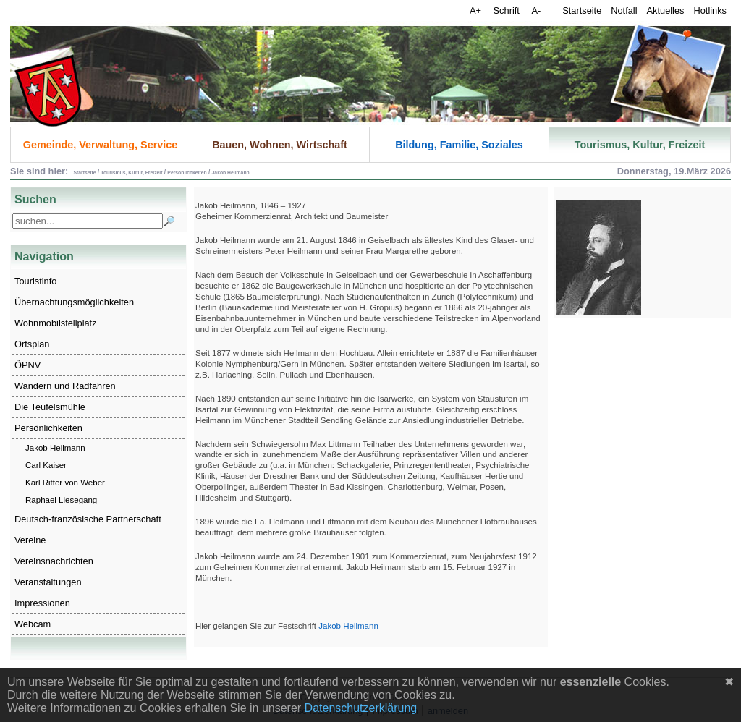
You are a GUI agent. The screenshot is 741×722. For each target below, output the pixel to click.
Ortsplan (31, 344)
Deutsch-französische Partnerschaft (87, 519)
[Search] (87, 221)
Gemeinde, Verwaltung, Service (100, 144)
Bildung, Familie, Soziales (459, 144)
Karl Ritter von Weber (65, 482)
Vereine (30, 540)
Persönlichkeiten (48, 427)
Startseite (581, 10)
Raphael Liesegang (61, 500)
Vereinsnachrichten (53, 561)
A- (536, 10)
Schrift (508, 10)
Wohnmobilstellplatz (55, 323)
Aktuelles (666, 10)
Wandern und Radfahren (65, 386)
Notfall (624, 10)
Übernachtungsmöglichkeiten (74, 302)
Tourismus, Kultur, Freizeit (640, 144)
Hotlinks (710, 10)
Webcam (32, 624)
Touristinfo (35, 281)
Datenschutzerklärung (361, 708)
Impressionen (42, 603)
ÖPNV (27, 365)
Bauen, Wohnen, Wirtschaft (279, 144)
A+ (477, 10)
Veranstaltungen (48, 582)
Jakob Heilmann (55, 447)
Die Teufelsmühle (49, 407)
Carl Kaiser (46, 465)
